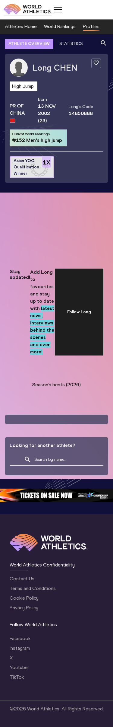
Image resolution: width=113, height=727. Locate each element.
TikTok (17, 677)
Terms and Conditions (33, 588)
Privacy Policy (24, 608)
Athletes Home (21, 26)
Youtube (19, 667)
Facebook (20, 638)
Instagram (20, 648)
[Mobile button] (58, 10)
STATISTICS (71, 43)
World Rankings (60, 26)
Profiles (91, 26)
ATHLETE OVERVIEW (29, 43)
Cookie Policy (24, 598)
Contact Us (22, 579)
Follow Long (79, 311)
